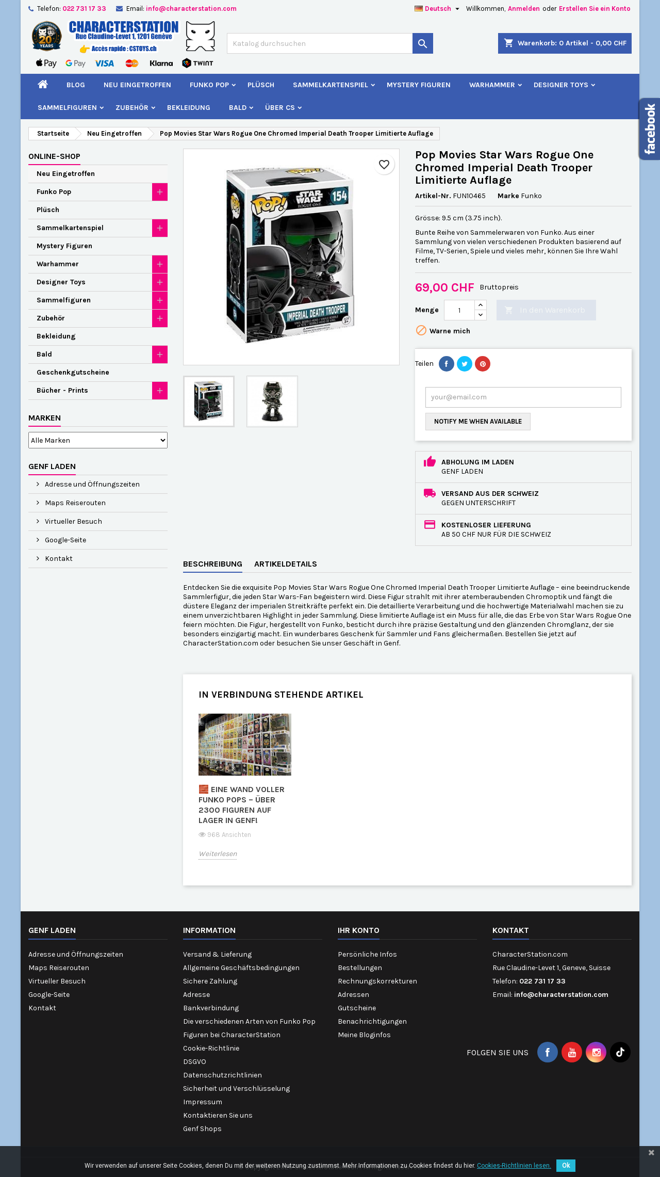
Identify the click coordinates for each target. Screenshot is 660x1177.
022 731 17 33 (84, 8)
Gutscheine (357, 1008)
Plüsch (261, 84)
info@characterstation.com (191, 8)
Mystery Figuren (419, 84)
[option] (245, 794)
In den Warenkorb (544, 310)
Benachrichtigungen (372, 1021)
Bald (237, 107)
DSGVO (194, 1061)
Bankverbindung (211, 1008)
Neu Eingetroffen (137, 84)
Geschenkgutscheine (73, 372)
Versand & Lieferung (217, 954)
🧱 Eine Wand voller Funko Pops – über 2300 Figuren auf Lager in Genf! (242, 804)
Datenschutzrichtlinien (222, 1075)
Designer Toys (561, 84)
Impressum (202, 1102)
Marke (508, 195)
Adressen (353, 994)
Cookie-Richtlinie (211, 1048)
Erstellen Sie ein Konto (595, 8)
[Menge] (459, 310)
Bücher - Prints (62, 390)
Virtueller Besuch (72, 521)
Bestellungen (360, 967)
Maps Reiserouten (74, 502)
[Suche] (330, 43)
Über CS (280, 107)
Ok (566, 1165)
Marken (44, 418)
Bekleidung (188, 107)
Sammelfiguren (67, 107)
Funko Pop (209, 84)
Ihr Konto (359, 930)
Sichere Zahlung (210, 981)
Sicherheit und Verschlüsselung (236, 1088)
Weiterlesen (218, 853)
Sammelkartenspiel (330, 84)
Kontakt (58, 558)
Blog (76, 84)
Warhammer (492, 84)
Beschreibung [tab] (212, 564)
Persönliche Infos (367, 954)
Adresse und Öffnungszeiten (91, 484)
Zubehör (132, 107)
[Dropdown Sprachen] (438, 9)
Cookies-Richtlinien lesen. (514, 1165)
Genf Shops (202, 1128)
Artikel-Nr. (433, 195)
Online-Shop (54, 156)
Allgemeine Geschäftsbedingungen (241, 967)
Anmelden (524, 8)
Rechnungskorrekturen (377, 981)
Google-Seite (64, 540)
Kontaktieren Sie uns (218, 1115)
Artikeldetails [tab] (285, 564)
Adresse (196, 994)
